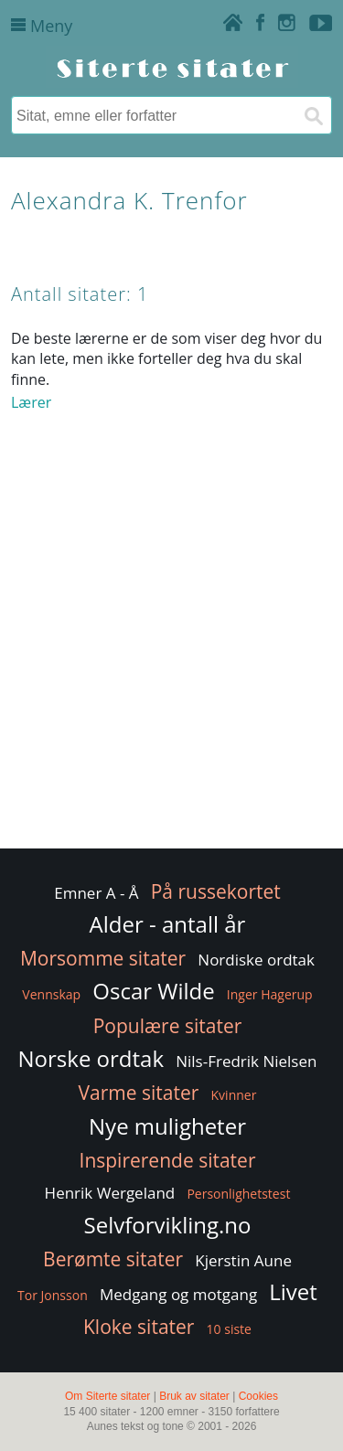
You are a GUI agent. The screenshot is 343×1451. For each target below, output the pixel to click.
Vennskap (51, 994)
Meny (41, 26)
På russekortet (216, 891)
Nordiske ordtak (256, 959)
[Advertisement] (171, 666)
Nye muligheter (167, 1126)
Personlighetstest (238, 1193)
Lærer (31, 402)
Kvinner (234, 1095)
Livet (293, 1291)
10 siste (229, 1329)
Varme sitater (139, 1092)
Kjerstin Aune (243, 1260)
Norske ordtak (91, 1058)
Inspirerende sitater (168, 1160)
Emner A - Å (96, 892)
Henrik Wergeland (110, 1192)
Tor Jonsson (52, 1295)
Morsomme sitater (103, 958)
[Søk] (312, 115)
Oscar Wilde (153, 991)
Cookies (258, 1396)
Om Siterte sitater (107, 1396)
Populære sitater (167, 1026)
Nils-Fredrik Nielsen (246, 1061)
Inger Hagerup (270, 994)
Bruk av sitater (194, 1396)
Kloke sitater (138, 1326)
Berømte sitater (113, 1259)
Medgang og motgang (178, 1294)
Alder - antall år (168, 924)
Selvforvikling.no (168, 1225)
